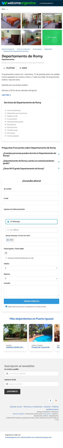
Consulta (7, 283)
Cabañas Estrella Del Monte (17, 347)
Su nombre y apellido (11, 369)
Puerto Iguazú (46, 414)
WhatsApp (16, 222)
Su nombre (7, 189)
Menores (7, 274)
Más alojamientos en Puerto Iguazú (31, 318)
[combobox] (10, 240)
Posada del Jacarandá (40, 347)
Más (3, 9)
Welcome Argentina (19, 414)
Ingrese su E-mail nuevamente (14, 209)
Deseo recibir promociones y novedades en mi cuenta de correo (26, 307)
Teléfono (15, 230)
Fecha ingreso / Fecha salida (14, 249)
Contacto (47, 407)
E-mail (6, 198)
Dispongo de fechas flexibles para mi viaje (19, 258)
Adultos (6, 264)
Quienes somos (16, 407)
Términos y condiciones (32, 407)
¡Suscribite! (12, 391)
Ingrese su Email (10, 380)
